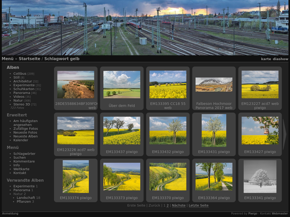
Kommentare (24, 161)
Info (17, 165)
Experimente (24, 85)
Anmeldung (10, 213)
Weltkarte (22, 169)
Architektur (23, 81)
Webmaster (280, 213)
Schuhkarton (24, 89)
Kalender (21, 140)
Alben (13, 67)
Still (17, 77)
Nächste (179, 205)
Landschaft (26, 198)
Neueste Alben (26, 136)
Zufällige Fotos (26, 129)
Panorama (22, 93)
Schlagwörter (25, 154)
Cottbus (20, 73)
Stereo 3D (22, 104)
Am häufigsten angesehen (26, 123)
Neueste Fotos (25, 132)
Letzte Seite (199, 205)
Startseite (29, 59)
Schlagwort (56, 59)
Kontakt (20, 173)
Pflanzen (24, 201)
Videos (19, 97)
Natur (18, 100)
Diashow (280, 59)
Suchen (20, 157)
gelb (75, 59)
